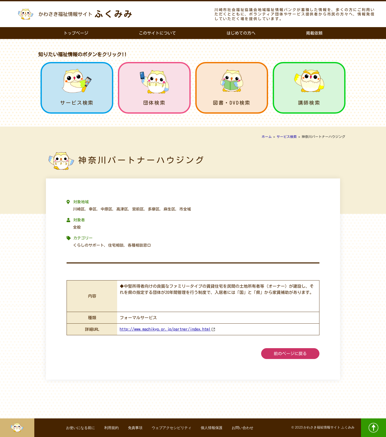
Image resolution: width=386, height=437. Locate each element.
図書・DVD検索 (232, 102)
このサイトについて (157, 33)
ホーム (267, 136)
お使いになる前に (77, 427)
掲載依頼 (314, 33)
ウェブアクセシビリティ (172, 427)
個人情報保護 (213, 427)
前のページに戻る (290, 354)
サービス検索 (77, 102)
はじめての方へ (241, 33)
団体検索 (154, 102)
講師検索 (309, 102)
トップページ (75, 33)
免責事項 (134, 427)
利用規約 (110, 427)
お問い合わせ (245, 427)
